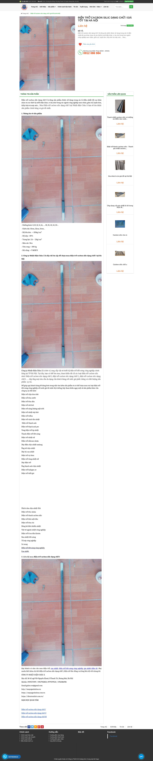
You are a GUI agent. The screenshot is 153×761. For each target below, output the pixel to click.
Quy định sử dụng (55, 741)
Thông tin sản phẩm (29, 94)
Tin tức (75, 7)
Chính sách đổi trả (26, 739)
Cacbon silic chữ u (120, 264)
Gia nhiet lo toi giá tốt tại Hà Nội (120, 176)
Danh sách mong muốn (110, 1)
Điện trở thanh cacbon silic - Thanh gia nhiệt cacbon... (120, 147)
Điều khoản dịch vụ (27, 741)
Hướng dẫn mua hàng (57, 735)
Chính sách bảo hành (65, 7)
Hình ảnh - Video (96, 7)
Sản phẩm (52, 7)
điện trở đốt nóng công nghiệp (71, 668)
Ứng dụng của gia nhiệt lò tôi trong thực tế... (120, 206)
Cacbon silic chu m (120, 235)
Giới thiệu (43, 7)
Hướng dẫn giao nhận (57, 739)
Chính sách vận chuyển (28, 737)
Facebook (113, 736)
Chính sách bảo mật (27, 735)
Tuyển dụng (84, 7)
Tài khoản (120, 1)
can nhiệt (54, 668)
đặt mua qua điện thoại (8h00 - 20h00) (96, 52)
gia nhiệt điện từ (90, 668)
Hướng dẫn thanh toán (57, 737)
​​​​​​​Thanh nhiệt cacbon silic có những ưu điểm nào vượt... (120, 118)
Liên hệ (106, 7)
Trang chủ (34, 7)
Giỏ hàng (129, 1)
